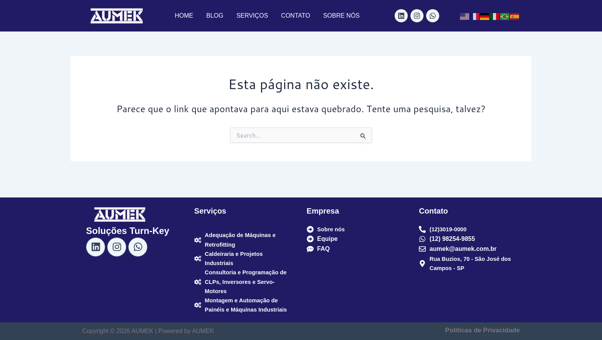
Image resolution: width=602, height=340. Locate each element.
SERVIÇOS (252, 15)
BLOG (214, 15)
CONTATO (295, 15)
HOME (184, 15)
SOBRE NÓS (341, 15)
